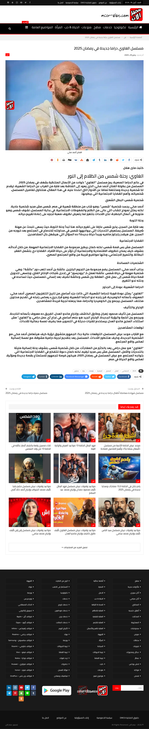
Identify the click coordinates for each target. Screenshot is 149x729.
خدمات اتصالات (62, 622)
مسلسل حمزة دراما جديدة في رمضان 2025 (26, 393)
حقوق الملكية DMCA (89, 2)
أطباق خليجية (134, 610)
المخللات (135, 616)
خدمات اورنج (63, 604)
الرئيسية (135, 27)
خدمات (107, 27)
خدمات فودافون (61, 610)
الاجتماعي (125, 370)
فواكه (136, 670)
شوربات (136, 646)
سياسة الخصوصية (72, 2)
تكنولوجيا (120, 27)
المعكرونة (135, 622)
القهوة (100, 634)
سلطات (136, 640)
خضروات (64, 664)
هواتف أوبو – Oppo (24, 622)
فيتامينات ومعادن (61, 676)
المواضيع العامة (42, 27)
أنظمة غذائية (98, 581)
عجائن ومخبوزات (132, 652)
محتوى (76, 370)
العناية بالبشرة (98, 616)
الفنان (117, 370)
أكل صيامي (134, 598)
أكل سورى (134, 593)
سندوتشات (135, 628)
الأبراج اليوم (63, 628)
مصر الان (8, 724)
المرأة (58, 27)
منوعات (86, 27)
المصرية (99, 370)
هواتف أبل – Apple (24, 616)
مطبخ (97, 27)
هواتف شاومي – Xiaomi (22, 646)
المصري (108, 370)
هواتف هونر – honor (23, 670)
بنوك (66, 634)
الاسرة (100, 587)
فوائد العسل (63, 670)
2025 (134, 370)
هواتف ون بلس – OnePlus (21, 676)
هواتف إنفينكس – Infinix (22, 628)
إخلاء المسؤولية (115, 2)
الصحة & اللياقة (97, 604)
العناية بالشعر (98, 622)
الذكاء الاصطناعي (25, 604)
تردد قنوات (63, 658)
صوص (136, 634)
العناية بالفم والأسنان (95, 628)
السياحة (100, 646)
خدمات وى (63, 616)
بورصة (65, 640)
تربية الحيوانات (98, 652)
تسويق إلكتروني (25, 610)
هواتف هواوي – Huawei (21, 664)
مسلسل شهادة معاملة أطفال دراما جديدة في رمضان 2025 (114, 393)
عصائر (137, 658)
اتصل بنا (60, 2)
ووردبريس (28, 598)
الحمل (101, 593)
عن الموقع (103, 2)
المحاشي (135, 604)
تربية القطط (99, 658)
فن (7, 54)
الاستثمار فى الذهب (60, 587)
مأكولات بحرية (133, 587)
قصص (136, 676)
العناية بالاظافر (97, 610)
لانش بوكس (134, 664)
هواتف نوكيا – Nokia (23, 658)
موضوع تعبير (98, 676)
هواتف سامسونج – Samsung (20, 640)
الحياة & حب (71, 27)
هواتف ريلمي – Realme (22, 634)
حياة (83, 370)
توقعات (91, 370)
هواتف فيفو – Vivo (24, 652)
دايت (101, 664)
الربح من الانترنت (62, 581)
